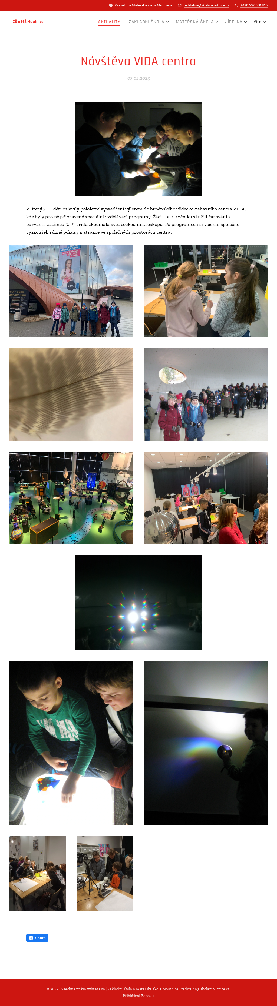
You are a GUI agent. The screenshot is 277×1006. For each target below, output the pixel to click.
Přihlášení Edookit (138, 996)
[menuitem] (82, 22)
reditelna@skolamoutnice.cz (206, 5)
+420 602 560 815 (254, 5)
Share (37, 938)
